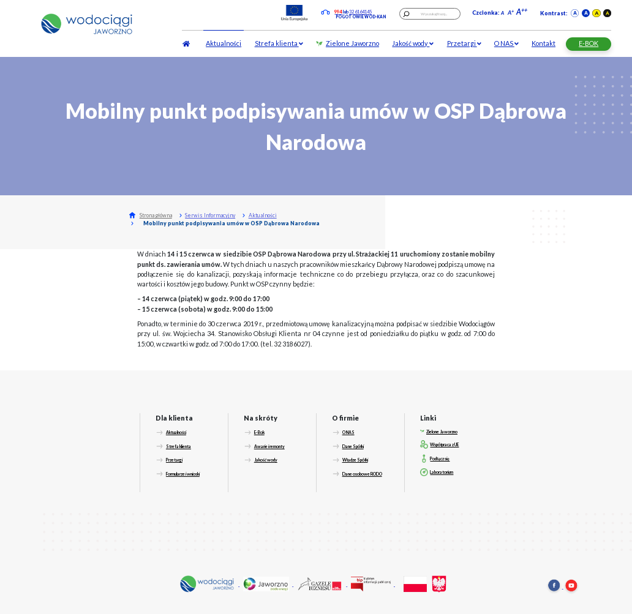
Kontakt (543, 43)
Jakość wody (413, 43)
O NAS (506, 43)
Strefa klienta (279, 43)
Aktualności (223, 43)
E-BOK (588, 43)
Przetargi (464, 43)
